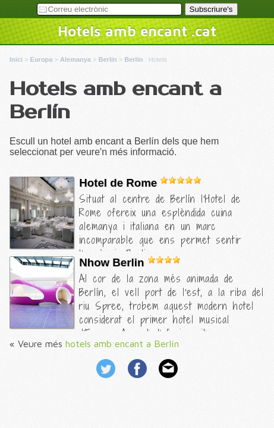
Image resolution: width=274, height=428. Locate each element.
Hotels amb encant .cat (137, 31)
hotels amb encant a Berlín (122, 343)
